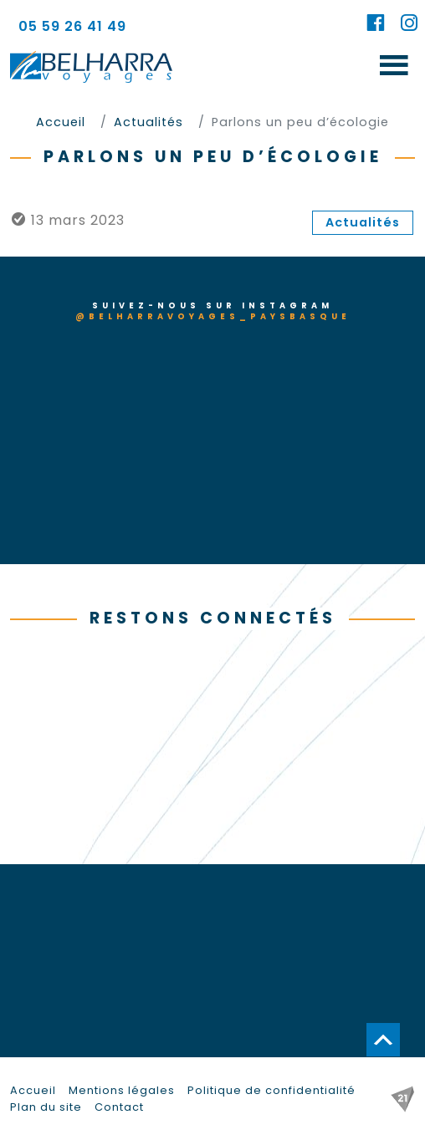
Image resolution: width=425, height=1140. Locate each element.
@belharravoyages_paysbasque (213, 316)
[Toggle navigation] (394, 66)
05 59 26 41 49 (72, 26)
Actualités (362, 222)
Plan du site (46, 1107)
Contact (119, 1107)
